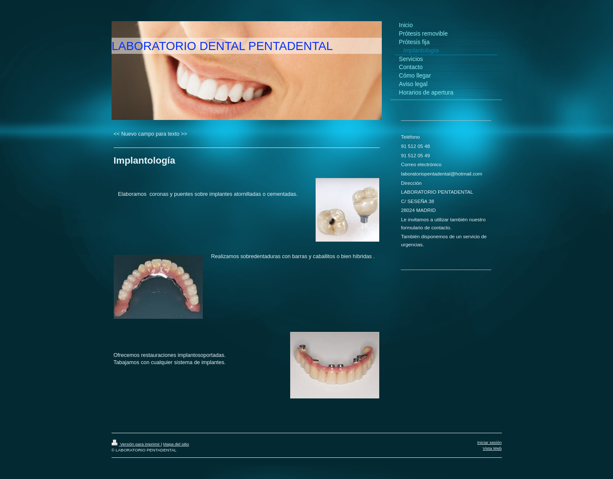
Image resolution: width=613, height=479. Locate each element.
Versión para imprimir (136, 444)
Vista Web (492, 448)
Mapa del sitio (176, 444)
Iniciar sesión (489, 442)
